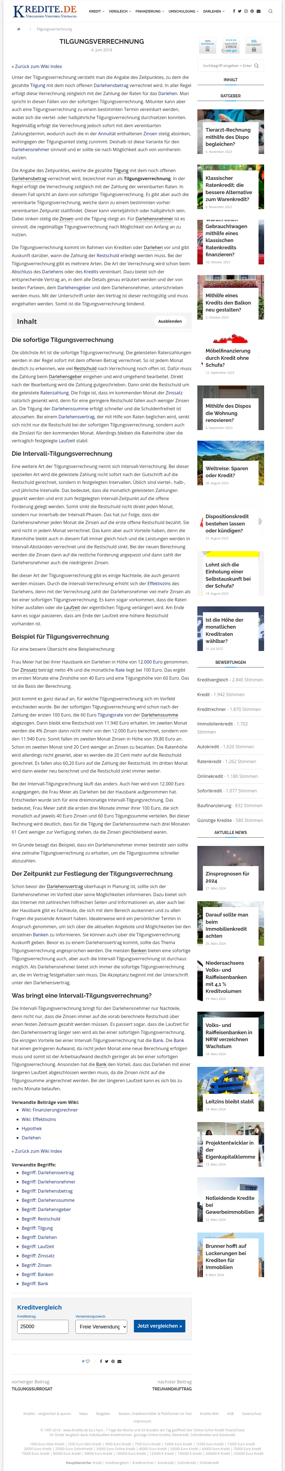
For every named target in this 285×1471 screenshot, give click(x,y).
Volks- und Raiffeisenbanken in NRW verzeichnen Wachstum (229, 1035)
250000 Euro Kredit (248, 1453)
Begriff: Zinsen (36, 1265)
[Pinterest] (252, 11)
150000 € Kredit (190, 1453)
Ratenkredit (209, 761)
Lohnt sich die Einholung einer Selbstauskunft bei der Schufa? (228, 575)
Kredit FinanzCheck (230, 1430)
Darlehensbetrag (111, 85)
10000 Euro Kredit (178, 1444)
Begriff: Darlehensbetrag (47, 1191)
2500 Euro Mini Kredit (85, 1444)
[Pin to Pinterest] (113, 1361)
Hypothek (32, 1128)
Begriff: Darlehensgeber (46, 1209)
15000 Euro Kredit (241, 1444)
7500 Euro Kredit (148, 1444)
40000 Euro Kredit (153, 1448)
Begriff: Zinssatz (38, 1256)
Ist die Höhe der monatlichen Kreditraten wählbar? (225, 630)
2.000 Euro (151, 662)
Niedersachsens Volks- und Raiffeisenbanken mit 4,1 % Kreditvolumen (226, 977)
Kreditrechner (211, 709)
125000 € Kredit (161, 1453)
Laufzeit (67, 441)
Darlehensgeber (73, 287)
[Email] (259, 11)
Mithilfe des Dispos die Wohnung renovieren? (228, 413)
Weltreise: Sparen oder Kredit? (227, 472)
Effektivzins (159, 583)
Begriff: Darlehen (39, 1237)
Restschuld (108, 255)
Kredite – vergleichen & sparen (47, 1413)
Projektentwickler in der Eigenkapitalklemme (230, 1150)
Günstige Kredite (214, 820)
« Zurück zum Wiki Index (37, 66)
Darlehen (212, 11)
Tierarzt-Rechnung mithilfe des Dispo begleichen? (228, 137)
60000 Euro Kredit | (217, 1448)
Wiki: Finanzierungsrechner (50, 1110)
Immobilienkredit (215, 724)
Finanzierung (148, 11)
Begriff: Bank (35, 1284)
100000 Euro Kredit (131, 1453)
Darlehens (52, 272)
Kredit (95, 11)
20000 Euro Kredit (37, 1448)
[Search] (270, 11)
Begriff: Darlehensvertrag (48, 1172)
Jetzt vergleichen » (159, 1326)
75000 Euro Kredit (36, 1453)
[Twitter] (240, 11)
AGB (230, 1413)
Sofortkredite (201, 1435)
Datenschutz (252, 1413)
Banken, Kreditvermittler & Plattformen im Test (155, 1413)
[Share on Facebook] (101, 1361)
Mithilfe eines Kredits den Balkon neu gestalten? (228, 302)
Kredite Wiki (209, 1413)
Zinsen (150, 134)
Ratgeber (103, 1413)
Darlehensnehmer (30, 149)
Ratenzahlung (54, 393)
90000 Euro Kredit (98, 1453)
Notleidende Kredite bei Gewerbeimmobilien (230, 1205)
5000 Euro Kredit (118, 1444)
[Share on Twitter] (107, 1361)
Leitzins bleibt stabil (230, 1102)
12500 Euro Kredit (209, 1444)
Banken (40, 935)
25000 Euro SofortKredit (74, 1448)
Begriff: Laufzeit (38, 1246)
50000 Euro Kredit (184, 1448)
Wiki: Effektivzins (39, 1119)
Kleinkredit (180, 1435)
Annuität (107, 134)
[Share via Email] (119, 1361)
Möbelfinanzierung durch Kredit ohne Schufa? (228, 358)
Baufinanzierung (214, 805)
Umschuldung (182, 11)
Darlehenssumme (69, 409)
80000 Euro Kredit (67, 1453)
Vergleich (118, 11)
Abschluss (22, 272)
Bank (158, 1040)
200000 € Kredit (218, 1453)
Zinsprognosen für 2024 (227, 877)
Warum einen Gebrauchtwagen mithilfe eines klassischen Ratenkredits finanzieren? (226, 236)
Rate (120, 670)
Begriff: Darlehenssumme (48, 1200)
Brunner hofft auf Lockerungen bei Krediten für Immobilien (226, 1256)
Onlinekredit (210, 776)
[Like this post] (91, 1361)
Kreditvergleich (213, 680)
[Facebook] (234, 11)
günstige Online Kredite (152, 1435)
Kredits (91, 272)
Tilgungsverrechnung (54, 29)
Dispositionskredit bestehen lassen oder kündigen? (227, 523)
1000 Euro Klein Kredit (47, 1444)
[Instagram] (246, 11)
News (83, 1413)
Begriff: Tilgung (37, 1228)
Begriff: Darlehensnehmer (48, 1182)
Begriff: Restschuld (41, 1219)
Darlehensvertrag (76, 417)
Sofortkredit (209, 791)
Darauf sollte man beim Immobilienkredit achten (227, 925)
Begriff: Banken (37, 1274)
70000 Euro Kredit (247, 1448)
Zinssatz (174, 393)
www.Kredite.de (75, 1430)
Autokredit (208, 747)
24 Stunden (150, 1430)
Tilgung (37, 85)
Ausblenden (170, 321)
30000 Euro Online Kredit (115, 1448)
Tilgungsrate (110, 715)
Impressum (142, 1421)
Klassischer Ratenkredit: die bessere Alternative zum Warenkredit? (229, 188)
